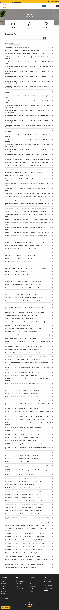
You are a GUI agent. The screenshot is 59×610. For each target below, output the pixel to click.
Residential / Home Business (20, 590)
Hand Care (3, 588)
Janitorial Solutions (4, 590)
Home (27, 16)
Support (23, 6)
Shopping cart (55, 1)
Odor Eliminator (3, 591)
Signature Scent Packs (5, 596)
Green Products (4, 586)
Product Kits (3, 595)
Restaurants (18, 591)
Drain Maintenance (4, 583)
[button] (6, 607)
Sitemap (31, 588)
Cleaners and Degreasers (5, 579)
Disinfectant (3, 581)
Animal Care (18, 579)
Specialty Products (4, 598)
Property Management (19, 588)
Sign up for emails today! (16, 2)
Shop (11, 6)
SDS (44, 6)
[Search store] (51, 6)
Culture (31, 581)
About (31, 579)
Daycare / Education (19, 583)
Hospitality (17, 586)
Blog (28, 6)
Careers (31, 583)
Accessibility (32, 590)
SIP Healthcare (32, 591)
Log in (48, 1)
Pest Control (3, 593)
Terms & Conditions (33, 586)
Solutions (17, 6)
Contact (46, 577)
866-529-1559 (32, 2)
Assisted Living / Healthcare (20, 581)
